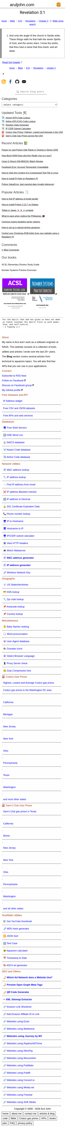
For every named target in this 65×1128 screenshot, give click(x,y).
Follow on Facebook (12, 381)
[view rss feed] (4, 82)
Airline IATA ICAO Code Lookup (20, 122)
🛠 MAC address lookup (16, 471)
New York (8, 739)
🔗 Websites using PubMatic (18, 1066)
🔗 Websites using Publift (16, 1074)
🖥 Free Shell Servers (15, 428)
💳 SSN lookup (11, 593)
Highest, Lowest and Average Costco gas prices (28, 684)
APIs (43, 1119)
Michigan (8, 715)
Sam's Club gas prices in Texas (19, 812)
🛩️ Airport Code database (17, 450)
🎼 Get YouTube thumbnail (17, 922)
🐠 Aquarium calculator (15, 951)
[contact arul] (24, 82)
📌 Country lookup (13, 615)
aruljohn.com (22, 4)
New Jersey (9, 727)
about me (17, 1114)
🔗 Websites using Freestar (18, 1096)
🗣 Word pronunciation (15, 635)
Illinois (6, 836)
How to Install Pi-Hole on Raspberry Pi (20, 180)
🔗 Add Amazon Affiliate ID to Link (21, 1015)
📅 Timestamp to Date (15, 959)
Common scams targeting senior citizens (21, 223)
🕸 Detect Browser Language (19, 657)
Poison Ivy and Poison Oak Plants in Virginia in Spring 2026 (30, 151)
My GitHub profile (11, 391)
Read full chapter (11, 62)
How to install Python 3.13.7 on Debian (20, 206)
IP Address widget (12, 402)
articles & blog (46, 1114)
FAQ (12, 1124)
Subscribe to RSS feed (14, 376)
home (4, 21)
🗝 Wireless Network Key (16, 573)
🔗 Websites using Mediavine (19, 1030)
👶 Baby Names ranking (16, 627)
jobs (5, 1124)
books (52, 1119)
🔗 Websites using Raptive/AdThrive (22, 1044)
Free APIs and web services (18, 416)
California (8, 703)
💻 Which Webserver (14, 551)
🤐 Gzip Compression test (17, 671)
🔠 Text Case (10, 944)
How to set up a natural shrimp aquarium (21, 228)
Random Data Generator (17, 126)
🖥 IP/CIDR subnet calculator (18, 537)
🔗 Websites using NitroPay (18, 1052)
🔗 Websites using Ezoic (16, 1022)
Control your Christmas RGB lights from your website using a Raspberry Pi (30, 236)
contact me (30, 1114)
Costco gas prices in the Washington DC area (27, 691)
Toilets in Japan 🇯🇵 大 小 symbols (17, 211)
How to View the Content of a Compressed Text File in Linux (30, 174)
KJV (20, 21)
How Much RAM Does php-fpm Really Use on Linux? (27, 157)
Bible (12, 21)
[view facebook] (10, 82)
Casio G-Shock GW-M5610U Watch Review (22, 162)
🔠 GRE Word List (13, 436)
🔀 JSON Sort (10, 937)
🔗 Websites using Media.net (18, 1088)
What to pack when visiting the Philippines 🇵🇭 (23, 217)
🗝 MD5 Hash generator (16, 929)
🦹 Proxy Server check (15, 664)
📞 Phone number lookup (16, 515)
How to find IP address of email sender (20, 200)
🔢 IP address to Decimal (16, 500)
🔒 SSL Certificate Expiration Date (21, 507)
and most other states (14, 800)
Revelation (30, 21)
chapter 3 (51, 68)
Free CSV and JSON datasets (19, 409)
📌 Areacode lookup (14, 607)
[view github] (17, 82)
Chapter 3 (43, 21)
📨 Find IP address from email (19, 485)
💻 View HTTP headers (15, 544)
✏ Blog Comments (10, 251)
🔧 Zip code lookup (13, 600)
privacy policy (25, 1124)
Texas (6, 776)
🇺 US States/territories (15, 585)
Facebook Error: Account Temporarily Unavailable (25, 168)
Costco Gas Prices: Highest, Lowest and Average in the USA (34, 133)
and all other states (13, 909)
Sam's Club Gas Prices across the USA (24, 137)
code (5, 1119)
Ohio (5, 752)
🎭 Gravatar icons (12, 649)
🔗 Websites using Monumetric (19, 1059)
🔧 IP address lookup (14, 478)
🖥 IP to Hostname (13, 522)
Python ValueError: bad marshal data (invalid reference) (28, 185)
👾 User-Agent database (16, 642)
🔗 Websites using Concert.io (19, 1081)
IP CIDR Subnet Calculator (18, 130)
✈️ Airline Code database (16, 458)
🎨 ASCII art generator (15, 966)
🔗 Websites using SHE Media (19, 1103)
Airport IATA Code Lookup (18, 119)
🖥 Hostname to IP (13, 529)
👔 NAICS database (14, 443)
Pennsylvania (10, 764)
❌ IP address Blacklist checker (20, 493)
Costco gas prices (28, 1119)
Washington (9, 788)
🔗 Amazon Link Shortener (17, 1008)
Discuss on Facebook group (17, 386)
